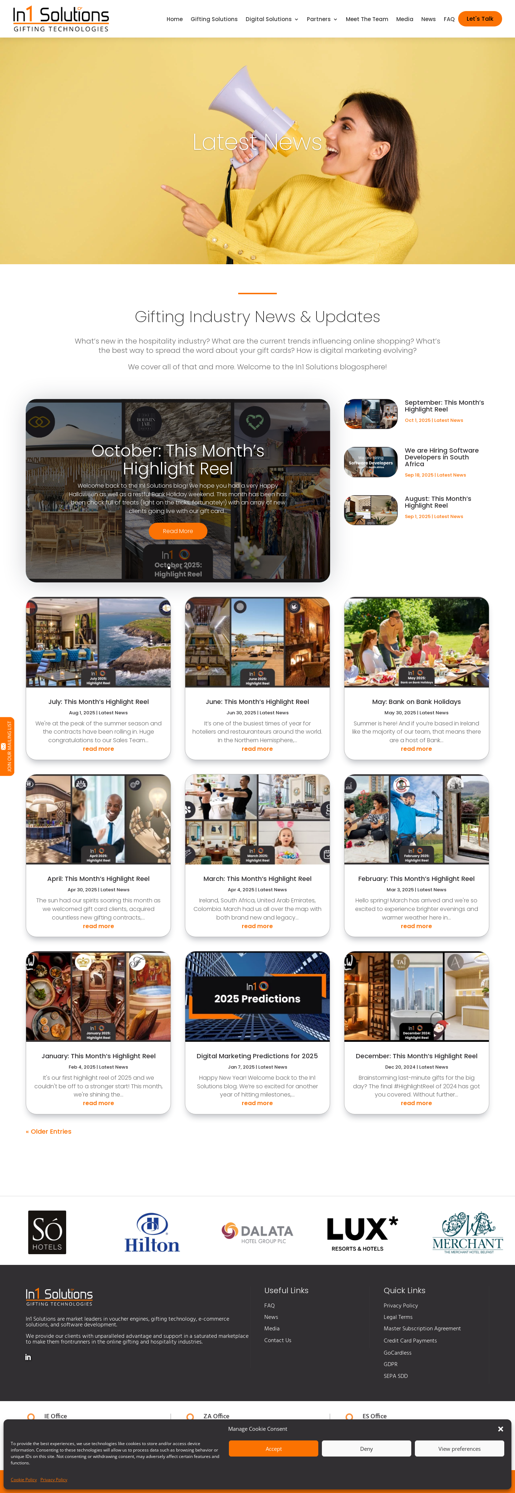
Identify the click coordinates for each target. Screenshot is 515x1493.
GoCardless (398, 1353)
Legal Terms (398, 1317)
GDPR (391, 1364)
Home (175, 20)
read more (98, 749)
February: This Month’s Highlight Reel (416, 878)
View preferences (459, 1448)
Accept (274, 1448)
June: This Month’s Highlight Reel (257, 701)
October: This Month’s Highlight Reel (178, 467)
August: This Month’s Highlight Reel (438, 502)
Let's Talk (480, 19)
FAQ (449, 20)
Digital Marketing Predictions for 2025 (257, 1055)
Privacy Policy (53, 1480)
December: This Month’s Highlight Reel (416, 1055)
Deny (366, 1448)
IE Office (55, 1416)
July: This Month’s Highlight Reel (98, 701)
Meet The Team (367, 20)
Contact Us (277, 1340)
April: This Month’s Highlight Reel (98, 878)
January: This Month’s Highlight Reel (98, 1055)
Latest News (448, 420)
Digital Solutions (269, 20)
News (428, 20)
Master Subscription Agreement (422, 1329)
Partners (319, 20)
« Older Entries (49, 1131)
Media (404, 20)
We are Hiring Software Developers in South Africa (442, 457)
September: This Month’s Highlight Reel (444, 406)
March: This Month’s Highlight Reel (257, 878)
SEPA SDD (396, 1376)
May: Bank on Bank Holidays (416, 701)
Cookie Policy (24, 1480)
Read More (178, 538)
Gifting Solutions (214, 20)
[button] (500, 1429)
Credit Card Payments (410, 1341)
